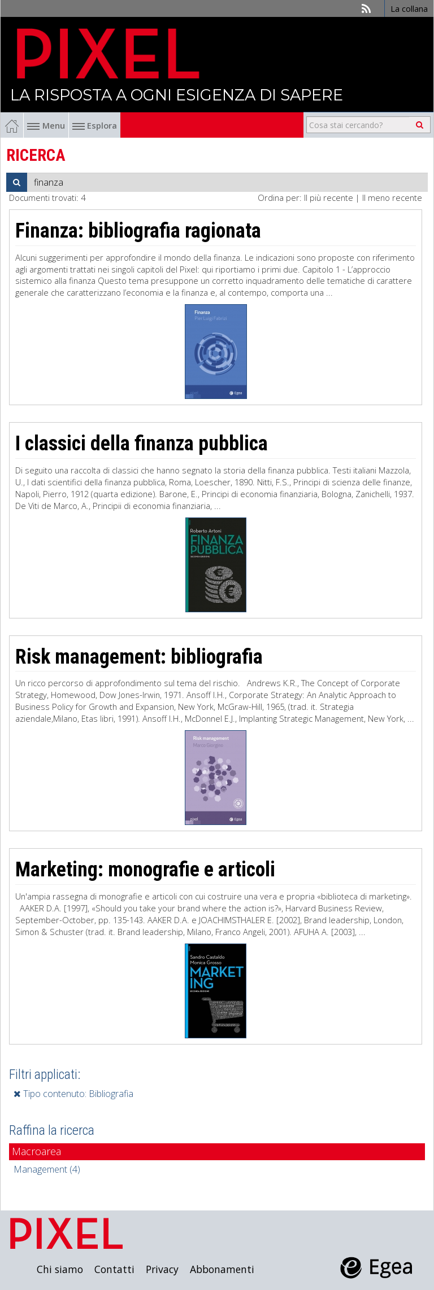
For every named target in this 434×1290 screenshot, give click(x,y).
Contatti (114, 1269)
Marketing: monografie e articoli (145, 869)
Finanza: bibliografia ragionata (138, 231)
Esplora (94, 125)
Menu (46, 125)
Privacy (162, 1269)
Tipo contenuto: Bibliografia (73, 1093)
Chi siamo (60, 1269)
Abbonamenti (222, 1269)
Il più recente (328, 197)
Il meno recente (392, 197)
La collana (409, 8)
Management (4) (47, 1169)
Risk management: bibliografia (139, 657)
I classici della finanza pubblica (141, 443)
